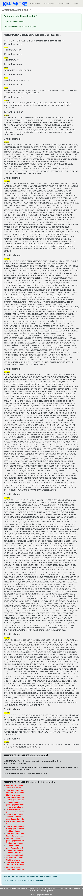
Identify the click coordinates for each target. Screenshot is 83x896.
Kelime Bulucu (35, 3)
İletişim (75, 3)
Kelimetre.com (47, 895)
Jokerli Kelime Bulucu (19, 888)
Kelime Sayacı (49, 3)
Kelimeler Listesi (63, 3)
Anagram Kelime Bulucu (37, 888)
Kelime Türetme (64, 888)
